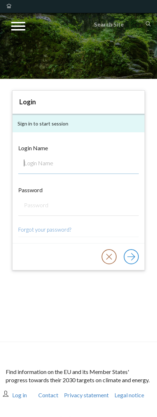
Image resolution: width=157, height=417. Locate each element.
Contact (48, 395)
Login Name (33, 147)
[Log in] (131, 256)
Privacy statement (86, 395)
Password (30, 189)
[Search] (119, 24)
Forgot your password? (44, 229)
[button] (109, 256)
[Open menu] (18, 27)
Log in (19, 395)
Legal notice (129, 395)
